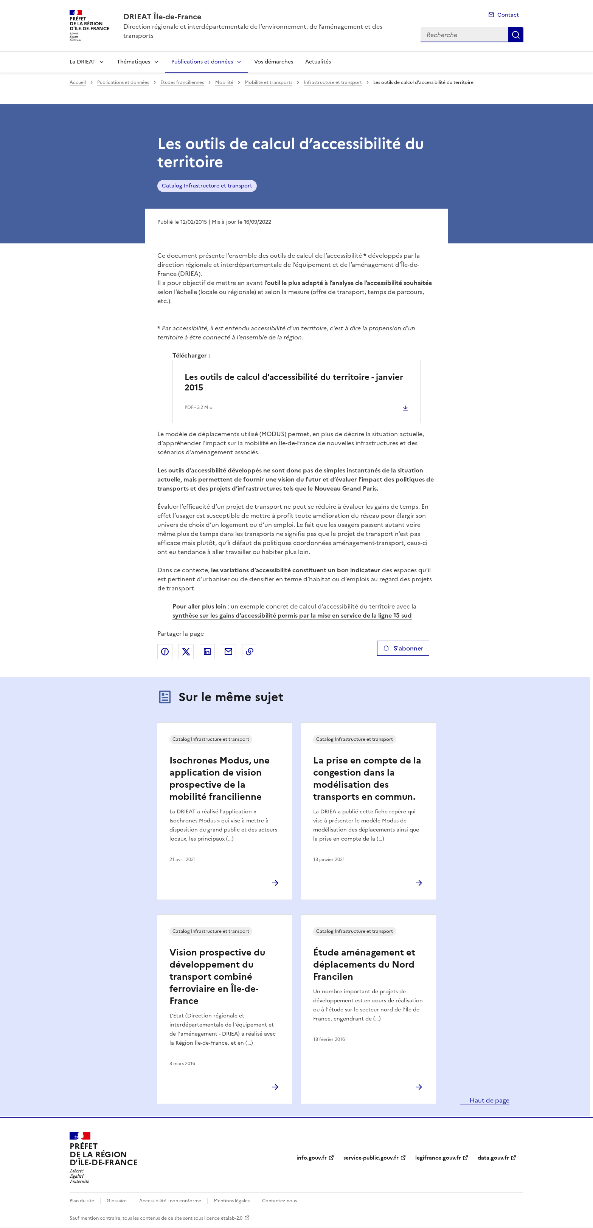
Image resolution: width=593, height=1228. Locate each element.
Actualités (318, 62)
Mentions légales (232, 1200)
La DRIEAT (83, 62)
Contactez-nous (279, 1200)
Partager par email (228, 651)
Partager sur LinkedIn (207, 651)
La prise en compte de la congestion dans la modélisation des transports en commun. (367, 779)
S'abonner (403, 648)
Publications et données (202, 62)
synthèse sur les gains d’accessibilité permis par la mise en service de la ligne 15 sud (292, 615)
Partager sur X (186, 651)
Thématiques (133, 62)
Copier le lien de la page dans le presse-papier (249, 651)
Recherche (515, 34)
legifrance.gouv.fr (438, 1158)
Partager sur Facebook (164, 651)
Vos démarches (273, 62)
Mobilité (224, 82)
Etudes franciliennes (182, 82)
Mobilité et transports (268, 82)
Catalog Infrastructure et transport (207, 186)
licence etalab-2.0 (223, 1218)
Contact (508, 15)
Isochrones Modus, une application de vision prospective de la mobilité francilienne (219, 779)
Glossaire (117, 1200)
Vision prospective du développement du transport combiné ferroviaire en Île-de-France (217, 977)
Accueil (78, 82)
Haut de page (488, 1100)
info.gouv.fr (311, 1158)
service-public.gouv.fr (371, 1158)
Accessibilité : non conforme (170, 1200)
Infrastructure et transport (333, 82)
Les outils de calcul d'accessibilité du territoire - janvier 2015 (294, 382)
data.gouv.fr (493, 1158)
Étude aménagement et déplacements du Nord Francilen (364, 964)
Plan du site (82, 1200)
